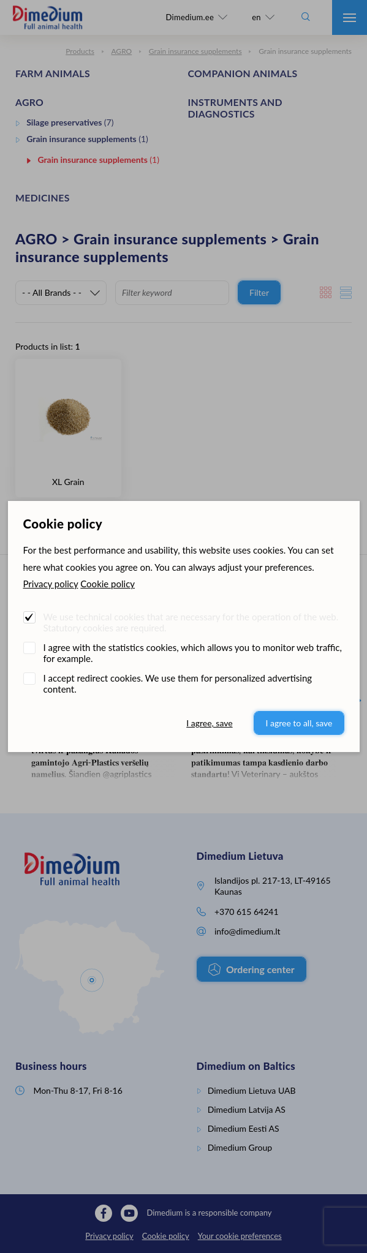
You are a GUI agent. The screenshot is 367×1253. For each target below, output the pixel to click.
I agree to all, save (298, 723)
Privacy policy (50, 583)
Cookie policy (107, 583)
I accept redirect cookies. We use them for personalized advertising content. (178, 683)
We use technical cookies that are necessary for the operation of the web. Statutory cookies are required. (191, 622)
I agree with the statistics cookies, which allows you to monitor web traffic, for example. (193, 653)
